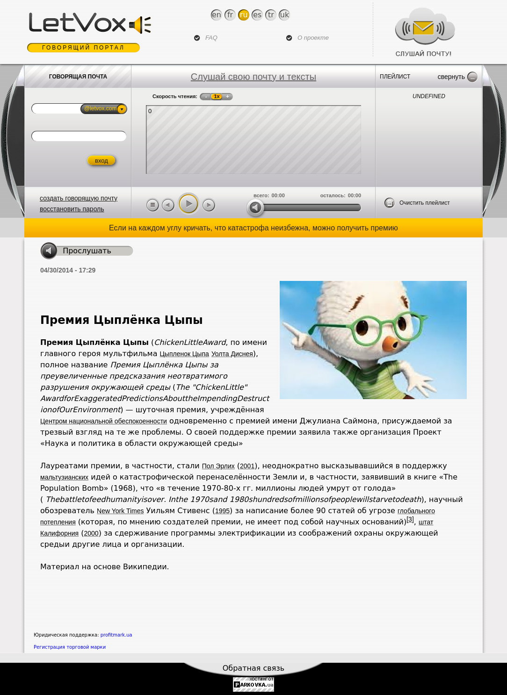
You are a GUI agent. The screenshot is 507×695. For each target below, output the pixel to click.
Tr (271, 14)
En (216, 14)
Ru (244, 14)
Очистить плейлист (424, 203)
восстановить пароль (72, 209)
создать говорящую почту (78, 198)
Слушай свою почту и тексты (253, 77)
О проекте (313, 37)
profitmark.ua (116, 635)
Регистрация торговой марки (70, 647)
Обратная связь (254, 668)
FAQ (211, 37)
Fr (230, 14)
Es (257, 14)
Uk (284, 14)
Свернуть (451, 76)
